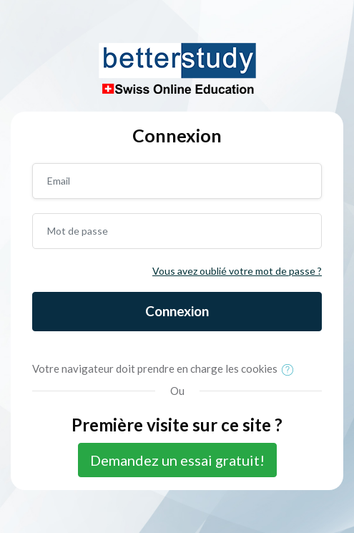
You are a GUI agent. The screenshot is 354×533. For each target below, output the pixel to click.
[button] (291, 370)
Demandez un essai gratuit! (177, 460)
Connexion (177, 311)
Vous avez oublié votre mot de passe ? (237, 271)
